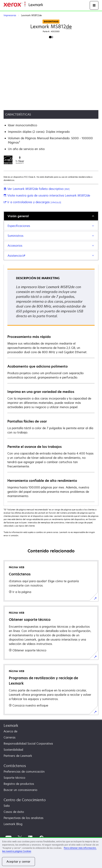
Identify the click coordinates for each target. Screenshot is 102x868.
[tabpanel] (51, 385)
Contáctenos (15, 765)
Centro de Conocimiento (25, 799)
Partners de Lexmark (18, 756)
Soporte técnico (14, 778)
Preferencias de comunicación (24, 772)
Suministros (15, 236)
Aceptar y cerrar (18, 862)
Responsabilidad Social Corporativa (28, 743)
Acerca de (10, 731)
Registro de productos (19, 784)
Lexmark (11, 725)
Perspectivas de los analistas (23, 818)
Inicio (46, 5)
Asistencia (16, 256)
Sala (7, 806)
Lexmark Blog (13, 824)
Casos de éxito (14, 812)
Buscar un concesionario (20, 790)
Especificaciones (19, 226)
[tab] (51, 216)
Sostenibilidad (13, 750)
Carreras (9, 737)
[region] (51, 852)
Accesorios (15, 246)
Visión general (18, 216)
